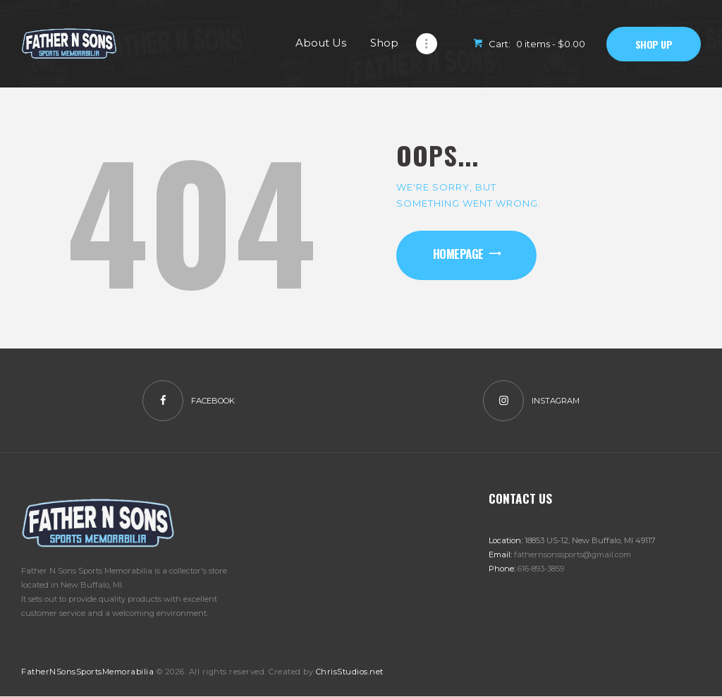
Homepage (458, 253)
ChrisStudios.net (350, 672)
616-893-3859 (541, 569)
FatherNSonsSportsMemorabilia (87, 672)
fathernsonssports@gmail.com (572, 554)
